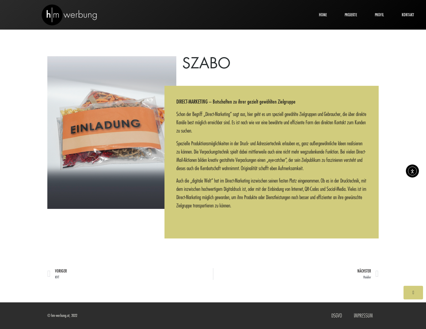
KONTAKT (408, 15)
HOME (323, 15)
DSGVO (336, 315)
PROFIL (379, 15)
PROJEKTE (351, 15)
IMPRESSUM (363, 315)
